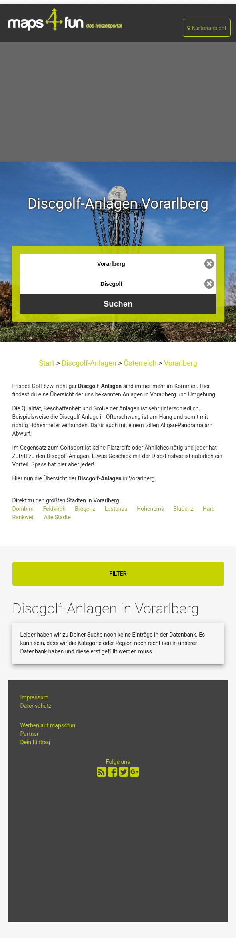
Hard (209, 509)
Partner (29, 734)
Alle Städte (57, 517)
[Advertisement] (118, 102)
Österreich (140, 363)
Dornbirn (23, 509)
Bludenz (184, 509)
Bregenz (85, 509)
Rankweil (23, 517)
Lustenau (116, 509)
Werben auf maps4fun (48, 725)
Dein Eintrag (35, 742)
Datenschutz (36, 706)
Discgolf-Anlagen (89, 363)
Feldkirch (54, 509)
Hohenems (150, 509)
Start (47, 363)
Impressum (34, 697)
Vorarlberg (179, 363)
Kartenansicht (206, 28)
